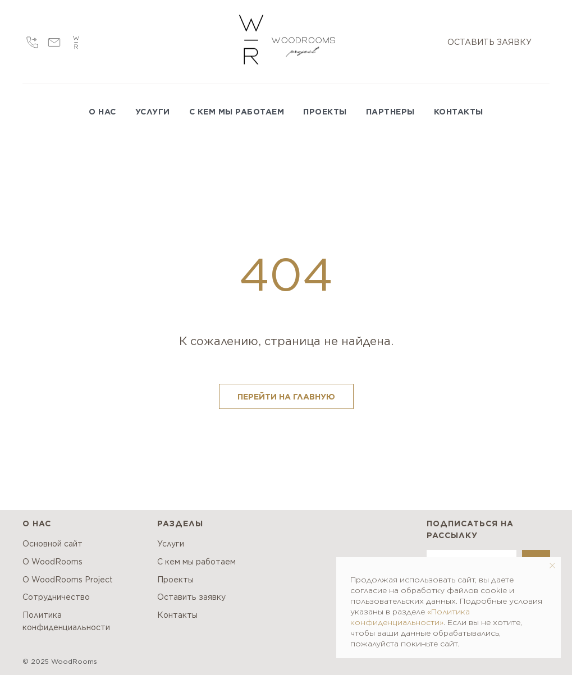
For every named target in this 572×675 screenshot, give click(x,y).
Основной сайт (52, 543)
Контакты (177, 614)
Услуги (170, 543)
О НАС (102, 111)
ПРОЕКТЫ (325, 111)
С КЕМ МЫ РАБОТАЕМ (237, 111)
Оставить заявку (191, 597)
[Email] (54, 42)
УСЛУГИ (152, 111)
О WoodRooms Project (67, 579)
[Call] (32, 42)
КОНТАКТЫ (458, 111)
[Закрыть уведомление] (552, 565)
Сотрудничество (56, 597)
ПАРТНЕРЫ (390, 111)
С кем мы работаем (196, 561)
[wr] (76, 42)
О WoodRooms (52, 561)
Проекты (175, 579)
